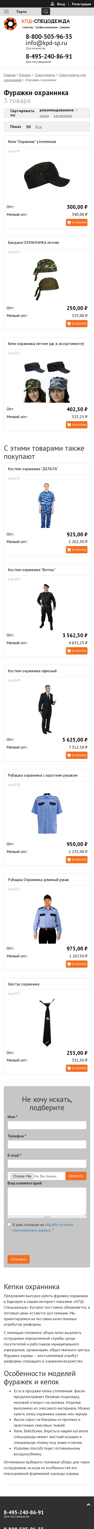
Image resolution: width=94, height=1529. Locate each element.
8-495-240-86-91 (49, 56)
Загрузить (76, 1175)
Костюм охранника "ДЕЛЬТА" (33, 468)
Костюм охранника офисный (32, 670)
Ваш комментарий (25, 1182)
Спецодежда (45, 75)
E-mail (15, 1155)
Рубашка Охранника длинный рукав (38, 879)
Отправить (18, 1259)
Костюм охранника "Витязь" (31, 569)
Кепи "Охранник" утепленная (32, 141)
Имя (13, 1116)
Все (38, 126)
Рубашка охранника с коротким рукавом (42, 775)
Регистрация (81, 4)
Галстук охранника (23, 983)
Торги (21, 11)
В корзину (79, 222)
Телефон (17, 1135)
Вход (61, 4)
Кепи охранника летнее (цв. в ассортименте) (46, 343)
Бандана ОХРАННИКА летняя (33, 242)
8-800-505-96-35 (49, 37)
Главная (10, 75)
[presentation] (46, 1245)
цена (44, 115)
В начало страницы (85, 1504)
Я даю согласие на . (40, 1227)
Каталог (25, 75)
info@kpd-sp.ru (46, 43)
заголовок (63, 115)
